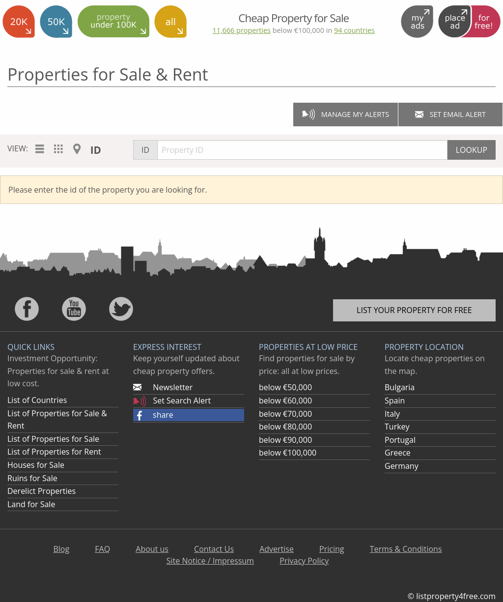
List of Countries (37, 400)
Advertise (276, 549)
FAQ (102, 549)
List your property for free (414, 310)
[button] (188, 415)
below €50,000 (285, 387)
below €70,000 (285, 413)
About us (152, 549)
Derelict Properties (41, 491)
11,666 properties (241, 30)
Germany (402, 465)
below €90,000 (285, 439)
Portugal (400, 439)
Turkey (397, 426)
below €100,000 (287, 452)
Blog (61, 549)
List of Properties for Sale (53, 438)
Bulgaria (400, 387)
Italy (392, 413)
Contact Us (214, 549)
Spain (395, 400)
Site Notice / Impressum (210, 560)
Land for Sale (31, 504)
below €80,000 (285, 426)
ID (95, 150)
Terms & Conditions (406, 549)
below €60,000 (285, 400)
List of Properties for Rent (54, 451)
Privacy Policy (304, 560)
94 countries (354, 30)
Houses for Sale (35, 464)
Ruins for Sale (32, 478)
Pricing (331, 549)
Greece (398, 452)
